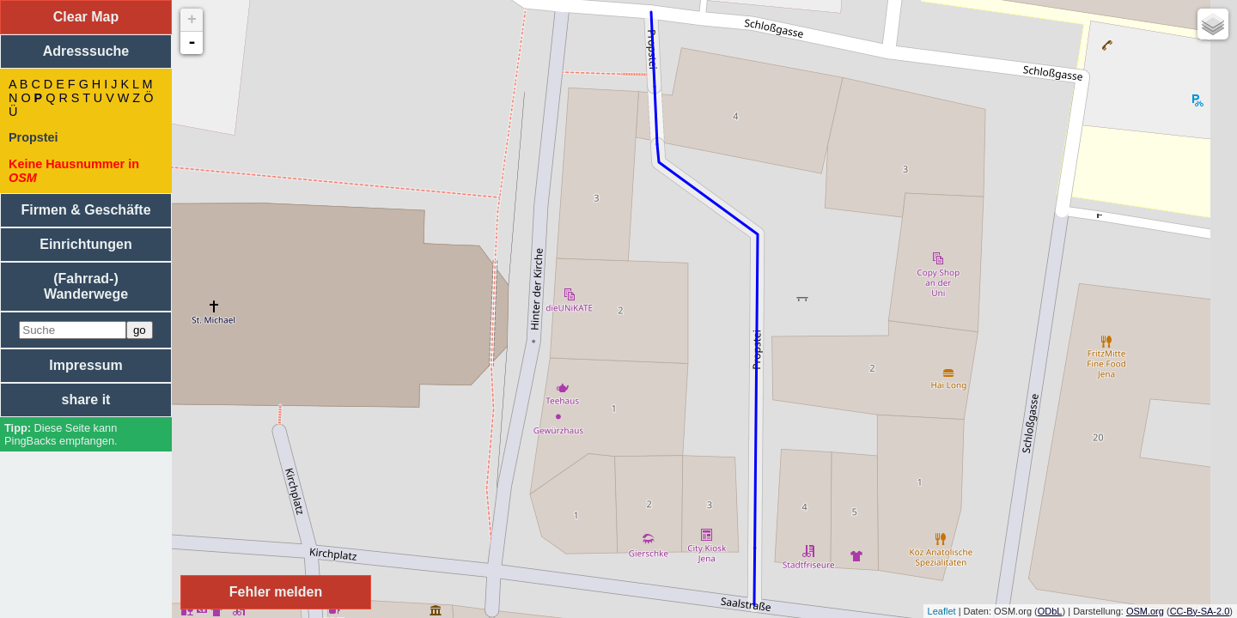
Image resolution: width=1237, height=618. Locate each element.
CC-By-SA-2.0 (1200, 611)
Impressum (85, 365)
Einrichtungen (86, 244)
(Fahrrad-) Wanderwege (86, 286)
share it (86, 399)
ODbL (1050, 611)
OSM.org (1145, 611)
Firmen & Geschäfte (85, 210)
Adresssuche (86, 51)
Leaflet (942, 611)
